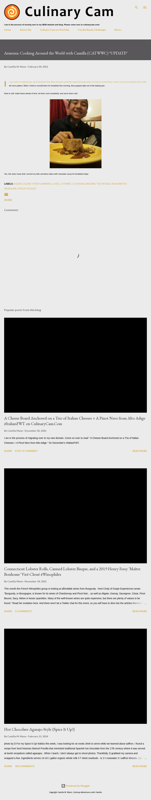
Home (7, 29)
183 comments (24, 766)
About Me (25, 29)
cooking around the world (92, 183)
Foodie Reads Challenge (92, 29)
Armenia (45, 183)
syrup (21, 188)
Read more (140, 450)
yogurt (31, 188)
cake (55, 183)
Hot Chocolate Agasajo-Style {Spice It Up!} (39, 729)
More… (118, 29)
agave (18, 183)
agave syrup (31, 183)
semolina (10, 188)
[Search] (136, 6)
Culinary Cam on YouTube (54, 29)
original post (26, 82)
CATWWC (66, 183)
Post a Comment (26, 450)
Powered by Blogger (75, 785)
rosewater (119, 183)
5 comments (23, 611)
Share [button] (8, 199)
